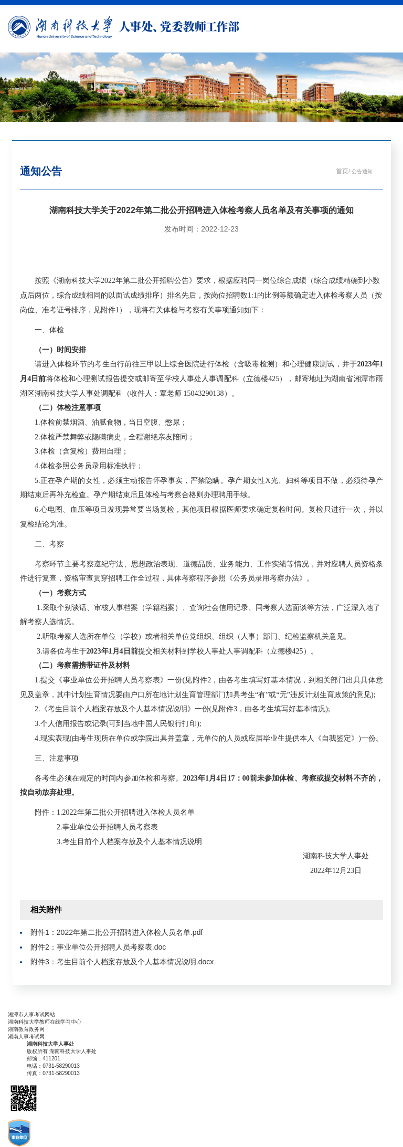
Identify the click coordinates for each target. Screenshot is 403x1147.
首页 (342, 171)
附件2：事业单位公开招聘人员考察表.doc (98, 947)
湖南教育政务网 (26, 1029)
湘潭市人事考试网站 (31, 1014)
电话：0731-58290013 (53, 1066)
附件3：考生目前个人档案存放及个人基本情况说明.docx (122, 961)
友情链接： (21, 1007)
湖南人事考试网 (26, 1036)
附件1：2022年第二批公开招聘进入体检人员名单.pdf (116, 932)
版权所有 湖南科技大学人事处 (62, 1051)
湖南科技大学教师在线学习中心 (44, 1022)
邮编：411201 (43, 1058)
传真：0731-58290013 (53, 1073)
